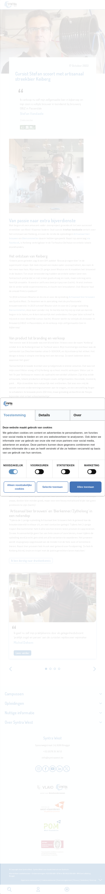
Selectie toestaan (52, 487)
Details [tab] (44, 415)
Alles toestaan (85, 487)
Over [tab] (78, 415)
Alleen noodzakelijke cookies (19, 487)
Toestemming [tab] (15, 415)
